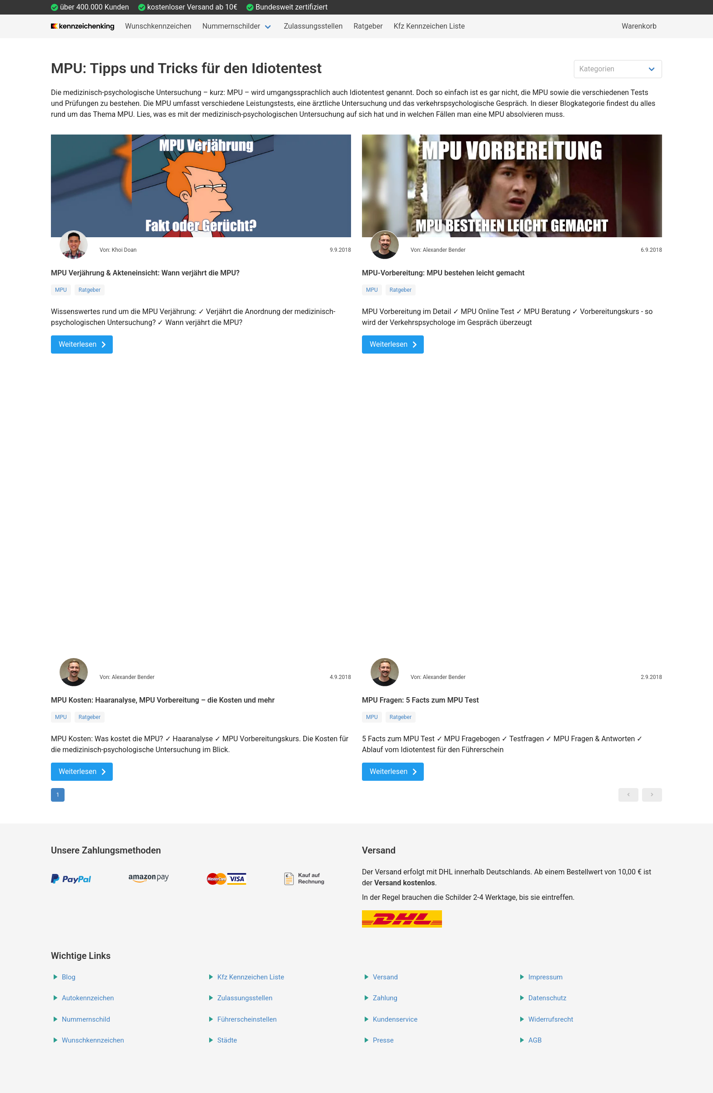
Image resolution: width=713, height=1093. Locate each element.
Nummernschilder (231, 26)
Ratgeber (368, 26)
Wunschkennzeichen (158, 26)
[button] (628, 795)
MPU (61, 290)
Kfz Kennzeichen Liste (429, 26)
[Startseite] (82, 26)
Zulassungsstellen (313, 26)
